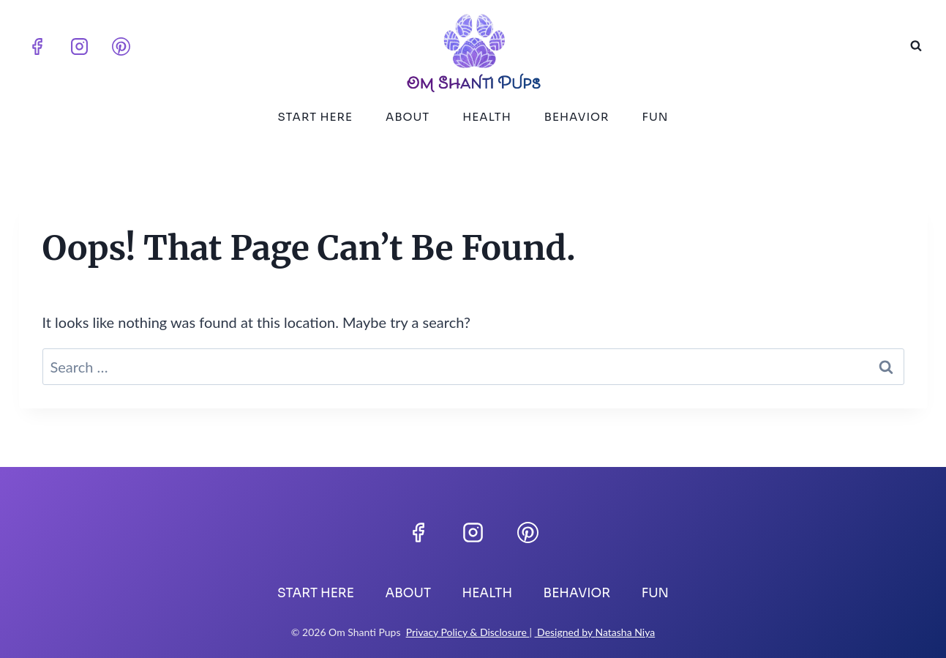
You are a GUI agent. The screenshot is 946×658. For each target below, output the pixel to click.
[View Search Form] (916, 46)
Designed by (565, 632)
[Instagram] (79, 46)
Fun (655, 117)
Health (486, 117)
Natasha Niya (625, 632)
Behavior (576, 117)
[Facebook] (37, 46)
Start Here (315, 117)
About (407, 117)
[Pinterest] (121, 46)
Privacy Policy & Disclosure (468, 632)
